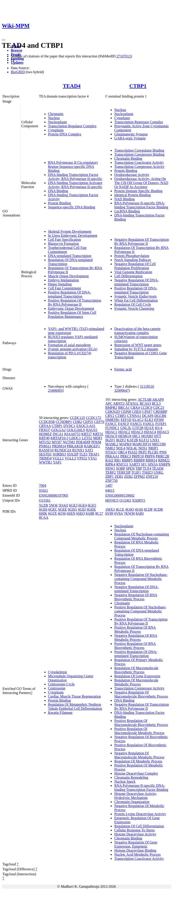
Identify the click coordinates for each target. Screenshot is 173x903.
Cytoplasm (56, 130)
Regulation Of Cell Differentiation (139, 826)
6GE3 (73, 505)
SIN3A (153, 464)
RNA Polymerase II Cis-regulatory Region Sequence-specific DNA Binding (73, 167)
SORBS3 (59, 454)
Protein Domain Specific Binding (138, 191)
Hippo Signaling (60, 284)
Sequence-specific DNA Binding (71, 207)
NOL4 (120, 448)
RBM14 (151, 460)
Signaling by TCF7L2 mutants (136, 349)
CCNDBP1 (64, 422)
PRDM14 (59, 446)
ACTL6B (144, 399)
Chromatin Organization (131, 802)
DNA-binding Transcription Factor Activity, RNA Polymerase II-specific (75, 177)
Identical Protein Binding (132, 195)
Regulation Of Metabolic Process (138, 761)
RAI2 (109, 460)
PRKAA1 (112, 456)
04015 (109, 490)
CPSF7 (147, 412)
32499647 (121, 390)
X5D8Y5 (138, 500)
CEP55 (88, 422)
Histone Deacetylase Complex (136, 773)
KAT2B (132, 440)
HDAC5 (163, 432)
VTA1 (92, 458)
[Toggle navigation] (3, 40)
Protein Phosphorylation (131, 256)
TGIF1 (136, 472)
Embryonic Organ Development (71, 308)
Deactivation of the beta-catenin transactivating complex (137, 331)
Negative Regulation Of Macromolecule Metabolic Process (139, 755)
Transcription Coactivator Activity (139, 162)
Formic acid (123, 369)
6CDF (148, 509)
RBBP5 (127, 460)
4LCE (120, 509)
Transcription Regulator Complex (72, 126)
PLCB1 (153, 452)
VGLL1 (58, 458)
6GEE (62, 509)
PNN (163, 452)
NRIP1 (153, 448)
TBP (138, 468)
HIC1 (136, 436)
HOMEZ (45, 434)
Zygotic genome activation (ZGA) (72, 349)
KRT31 (98, 434)
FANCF (123, 424)
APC (108, 403)
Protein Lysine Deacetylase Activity (140, 814)
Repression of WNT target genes (137, 345)
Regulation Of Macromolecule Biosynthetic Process (136, 670)
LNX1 (154, 440)
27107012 (123, 56)
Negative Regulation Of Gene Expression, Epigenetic (135, 844)
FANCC (111, 424)
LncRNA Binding (127, 211)
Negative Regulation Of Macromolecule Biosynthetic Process (141, 694)
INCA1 (58, 434)
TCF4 (147, 468)
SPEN (130, 468)
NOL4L (131, 448)
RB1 (117, 460)
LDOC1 (75, 438)
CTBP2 (120, 416)
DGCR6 (160, 416)
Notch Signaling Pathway (132, 260)
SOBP (120, 468)
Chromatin (55, 114)
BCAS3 (145, 403)
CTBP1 (137, 86)
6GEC (52, 509)
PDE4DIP (83, 442)
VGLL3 (70, 458)
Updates (17, 62)
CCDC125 (77, 418)
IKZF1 (110, 440)
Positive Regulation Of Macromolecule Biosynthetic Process (141, 723)
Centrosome (56, 688)
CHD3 (136, 412)
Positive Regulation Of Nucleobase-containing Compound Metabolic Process (140, 611)
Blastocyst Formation (63, 244)
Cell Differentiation (128, 276)
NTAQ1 (111, 452)
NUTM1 (69, 442)
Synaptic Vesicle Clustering (134, 308)
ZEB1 (119, 476)
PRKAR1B (75, 446)
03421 (43, 490)
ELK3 (148, 420)
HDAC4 (150, 432)
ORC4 (122, 452)
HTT (157, 436)
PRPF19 (138, 456)
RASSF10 (46, 450)
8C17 (99, 513)
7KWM (129, 513)
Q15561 (45, 500)
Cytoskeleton (57, 672)
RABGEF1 (92, 446)
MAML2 (111, 444)
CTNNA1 (134, 416)
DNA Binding (58, 191)
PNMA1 (45, 446)
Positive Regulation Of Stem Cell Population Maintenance (72, 314)
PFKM (96, 442)
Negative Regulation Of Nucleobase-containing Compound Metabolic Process (141, 579)
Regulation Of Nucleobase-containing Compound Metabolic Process (141, 536)
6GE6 (43, 509)
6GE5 (92, 505)
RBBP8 (139, 460)
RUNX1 (78, 450)
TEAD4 (72, 86)
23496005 (55, 390)
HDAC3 (137, 432)
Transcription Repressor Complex (138, 122)
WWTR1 (45, 462)
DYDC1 (69, 426)
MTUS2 (45, 442)
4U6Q (129, 509)
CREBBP (160, 412)
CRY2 (109, 416)
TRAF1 (93, 454)
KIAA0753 (72, 434)
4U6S (139, 509)
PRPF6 (150, 456)
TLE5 (83, 454)
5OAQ (63, 505)
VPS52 (82, 458)
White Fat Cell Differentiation (136, 300)
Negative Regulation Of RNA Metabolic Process (135, 637)
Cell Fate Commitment (64, 288)
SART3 (134, 464)
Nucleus (54, 118)
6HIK (43, 513)
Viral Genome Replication (133, 272)
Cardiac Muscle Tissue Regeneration (74, 696)
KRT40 (44, 438)
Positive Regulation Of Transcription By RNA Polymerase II (74, 302)
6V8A (118, 513)
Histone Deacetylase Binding (135, 850)
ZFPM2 (139, 476)
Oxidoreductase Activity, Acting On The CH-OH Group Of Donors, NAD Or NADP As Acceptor (141, 183)
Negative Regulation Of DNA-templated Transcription (136, 282)
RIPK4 (110, 464)
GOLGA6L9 (76, 430)
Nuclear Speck (124, 781)
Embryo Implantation (63, 280)
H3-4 (158, 428)
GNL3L (126, 428)
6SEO (80, 513)
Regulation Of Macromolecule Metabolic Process (136, 682)
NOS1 (142, 448)
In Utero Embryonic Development (72, 235)
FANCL (149, 424)
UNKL (159, 472)
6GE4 (82, 505)
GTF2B (137, 428)
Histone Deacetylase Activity (135, 834)
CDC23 (158, 407)
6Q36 (62, 513)
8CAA (43, 517)
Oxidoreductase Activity (131, 175)
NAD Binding (124, 199)
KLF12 (144, 440)
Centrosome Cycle (61, 684)
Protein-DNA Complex (64, 134)
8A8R (90, 513)
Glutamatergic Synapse (131, 134)
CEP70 (99, 422)
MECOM (159, 444)
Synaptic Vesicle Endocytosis (135, 296)
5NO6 (53, 505)
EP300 (159, 420)
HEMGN (125, 436)
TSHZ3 (147, 472)
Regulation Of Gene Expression (137, 676)
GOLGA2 (58, 430)
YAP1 (57, 462)
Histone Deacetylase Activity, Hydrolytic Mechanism (135, 796)
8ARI (140, 513)
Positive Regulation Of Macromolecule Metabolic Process (139, 731)
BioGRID (18, 72)
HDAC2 (124, 432)
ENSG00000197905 (53, 495)
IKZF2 (121, 440)
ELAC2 (137, 420)
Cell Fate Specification (64, 239)
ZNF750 (111, 480)
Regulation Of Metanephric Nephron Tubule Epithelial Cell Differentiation (75, 706)
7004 (42, 485)
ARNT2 (119, 403)
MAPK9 (125, 444)
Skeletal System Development (69, 231)
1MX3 (110, 509)
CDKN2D (112, 412)
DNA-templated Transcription (69, 256)
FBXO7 (44, 430)
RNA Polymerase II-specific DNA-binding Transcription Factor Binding (141, 205)
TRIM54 (45, 458)
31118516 (147, 386)
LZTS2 (87, 438)
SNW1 (110, 468)
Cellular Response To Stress (134, 830)
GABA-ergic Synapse (130, 138)
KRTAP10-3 (59, 438)
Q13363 (125, 500)
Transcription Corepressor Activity (139, 166)
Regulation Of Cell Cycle (132, 304)
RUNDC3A (63, 450)
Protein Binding (59, 203)
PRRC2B (162, 456)
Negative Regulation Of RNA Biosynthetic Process (135, 597)
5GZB (43, 505)
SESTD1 (45, 454)
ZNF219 (152, 476)
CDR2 (77, 422)
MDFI (97, 438)
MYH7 (57, 442)
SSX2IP (72, 454)
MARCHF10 (141, 444)
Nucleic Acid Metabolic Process (137, 854)
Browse (16, 50)
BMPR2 (111, 407)
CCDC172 (93, 418)
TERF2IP (123, 472)
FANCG (136, 424)
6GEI (82, 509)
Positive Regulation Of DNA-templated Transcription (69, 294)
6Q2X (52, 513)
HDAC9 (111, 436)
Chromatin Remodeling (131, 777)
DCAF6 (148, 416)
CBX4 (135, 407)
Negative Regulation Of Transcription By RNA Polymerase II (141, 242)
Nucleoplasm (57, 122)
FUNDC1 (112, 428)
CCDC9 (146, 407)
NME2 (110, 448)
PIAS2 (133, 452)
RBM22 (164, 460)
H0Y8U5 (111, 500)
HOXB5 (147, 436)
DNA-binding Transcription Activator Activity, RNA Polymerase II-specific (75, 185)
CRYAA (45, 426)
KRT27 (86, 434)
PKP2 (142, 452)
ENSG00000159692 (119, 495)
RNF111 (122, 464)
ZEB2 (128, 476)
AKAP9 (158, 399)
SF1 (144, 464)
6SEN (71, 513)
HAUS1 (92, 430)
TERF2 (110, 472)
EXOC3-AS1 (86, 426)
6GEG (72, 509)
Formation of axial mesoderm (69, 345)
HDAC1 (111, 432)
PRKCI (125, 456)
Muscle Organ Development (68, 276)
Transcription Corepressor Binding (139, 154)
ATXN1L (132, 403)
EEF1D (126, 420)
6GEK (91, 509)
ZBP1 (109, 476)
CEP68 (126, 412)
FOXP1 (160, 424)
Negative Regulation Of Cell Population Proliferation (135, 266)
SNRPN (164, 464)
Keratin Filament (60, 712)
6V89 (109, 513)
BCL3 (156, 403)
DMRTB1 (112, 420)
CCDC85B (47, 422)
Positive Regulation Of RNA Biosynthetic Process (135, 646)
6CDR (158, 509)
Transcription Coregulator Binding (139, 150)
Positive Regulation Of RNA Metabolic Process (135, 629)
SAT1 (89, 450)
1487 (108, 485)
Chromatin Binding (128, 158)
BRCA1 (124, 407)
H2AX (149, 428)
